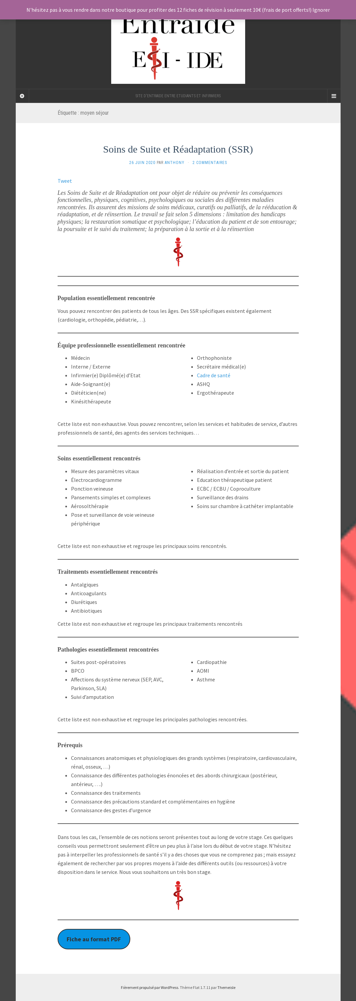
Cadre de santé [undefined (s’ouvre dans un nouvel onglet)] (213, 375)
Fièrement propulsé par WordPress (149, 987)
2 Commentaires (210, 162)
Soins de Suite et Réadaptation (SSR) (178, 149)
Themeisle (226, 987)
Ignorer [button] (321, 9)
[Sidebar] (22, 96)
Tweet (65, 180)
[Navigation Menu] (334, 96)
